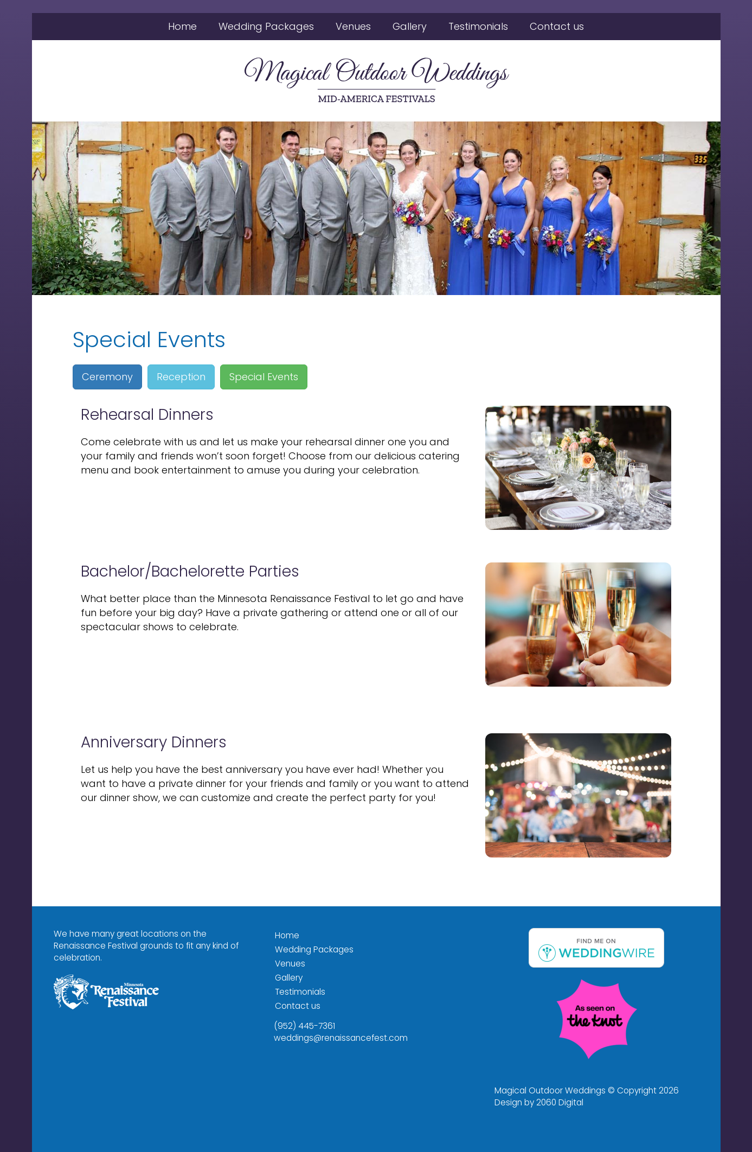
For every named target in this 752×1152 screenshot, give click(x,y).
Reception (181, 376)
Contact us (557, 26)
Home (182, 26)
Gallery (410, 26)
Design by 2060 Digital (538, 1102)
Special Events (263, 376)
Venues (353, 26)
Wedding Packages (266, 26)
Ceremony (107, 376)
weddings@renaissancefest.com (341, 1038)
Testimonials (478, 26)
